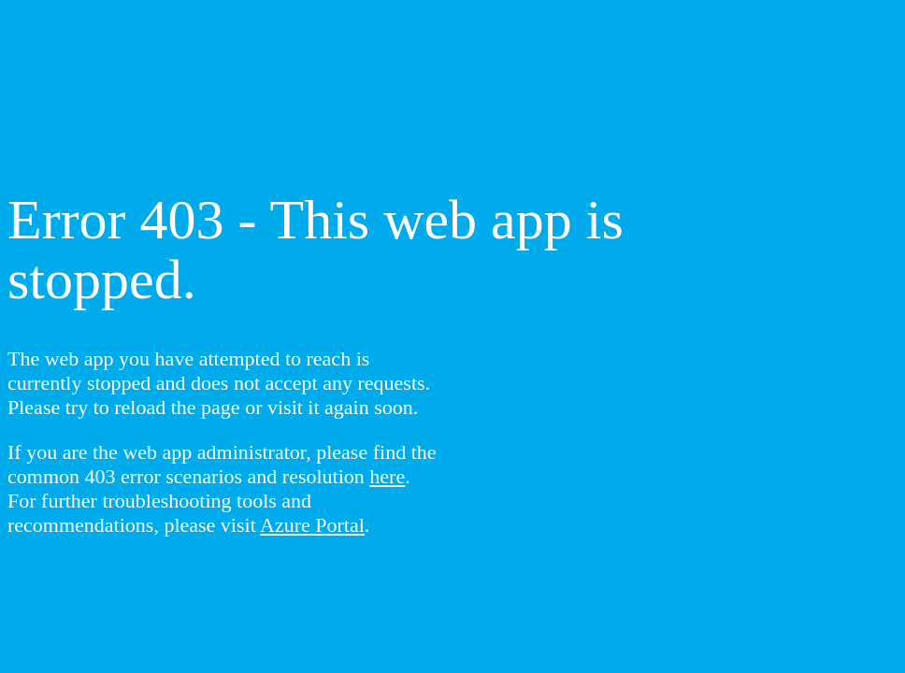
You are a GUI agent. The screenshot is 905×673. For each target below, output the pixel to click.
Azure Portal (312, 525)
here (387, 476)
